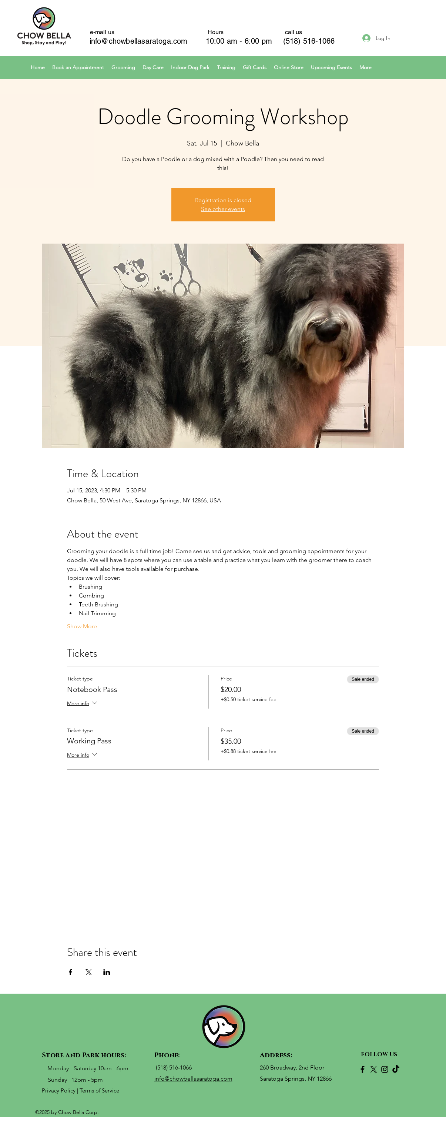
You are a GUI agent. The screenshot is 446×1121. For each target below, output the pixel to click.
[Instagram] (384, 1069)
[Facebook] (362, 1069)
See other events (223, 209)
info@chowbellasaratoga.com (139, 41)
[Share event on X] (88, 972)
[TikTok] (395, 1069)
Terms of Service (99, 1090)
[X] (373, 1069)
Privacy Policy (59, 1090)
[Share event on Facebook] (70, 972)
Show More (82, 626)
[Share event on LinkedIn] (106, 972)
